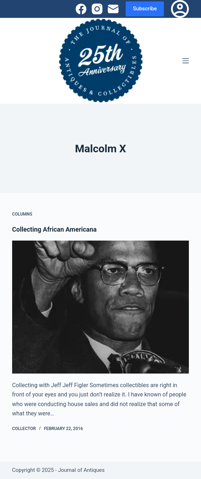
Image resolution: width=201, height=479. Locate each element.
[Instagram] (97, 9)
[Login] (180, 9)
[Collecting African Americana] (100, 307)
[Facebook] (81, 9)
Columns (22, 214)
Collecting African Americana (54, 229)
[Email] (113, 9)
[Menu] (185, 61)
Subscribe (145, 8)
